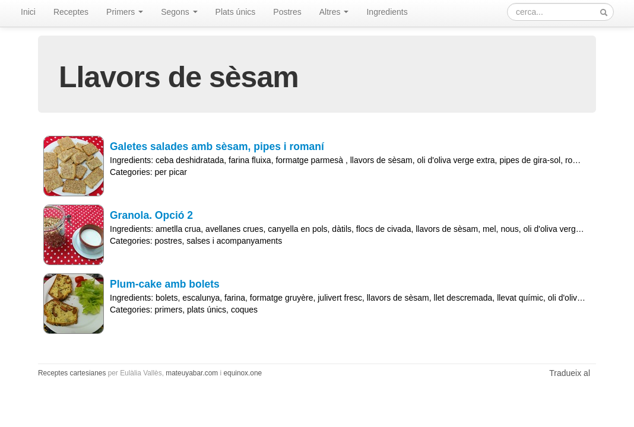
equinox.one (242, 373)
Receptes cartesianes (72, 373)
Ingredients (386, 12)
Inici (28, 12)
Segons (179, 12)
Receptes (70, 12)
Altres (334, 12)
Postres (287, 12)
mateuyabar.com (192, 373)
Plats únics (235, 12)
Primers (124, 12)
